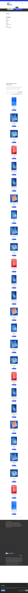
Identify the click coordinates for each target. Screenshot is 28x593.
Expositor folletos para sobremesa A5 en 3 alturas (14, 301)
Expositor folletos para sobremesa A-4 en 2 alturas (14, 171)
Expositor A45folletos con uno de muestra (14, 317)
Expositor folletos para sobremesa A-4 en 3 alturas (14, 187)
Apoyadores (7, 20)
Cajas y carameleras (8, 27)
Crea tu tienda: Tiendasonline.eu (14, 564)
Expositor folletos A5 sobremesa (14, 220)
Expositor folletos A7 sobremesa (14, 446)
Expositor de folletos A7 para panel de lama (14, 495)
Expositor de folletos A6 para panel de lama (14, 381)
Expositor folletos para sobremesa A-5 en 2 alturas (14, 284)
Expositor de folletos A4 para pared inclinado (14, 123)
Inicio (6, 12)
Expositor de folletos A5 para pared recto (14, 252)
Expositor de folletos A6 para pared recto (14, 365)
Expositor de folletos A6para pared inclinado (14, 349)
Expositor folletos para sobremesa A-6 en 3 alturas (14, 414)
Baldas (7, 21)
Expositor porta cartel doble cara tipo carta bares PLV (14, 511)
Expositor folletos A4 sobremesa (14, 107)
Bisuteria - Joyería (8, 24)
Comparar (20, 91)
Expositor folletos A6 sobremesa (14, 333)
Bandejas (7, 23)
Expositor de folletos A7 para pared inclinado (14, 462)
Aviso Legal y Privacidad (8, 564)
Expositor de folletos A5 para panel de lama (14, 268)
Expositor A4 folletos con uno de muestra (14, 204)
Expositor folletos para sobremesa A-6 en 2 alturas (14, 398)
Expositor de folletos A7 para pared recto (14, 478)
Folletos (7, 12)
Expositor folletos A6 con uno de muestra (14, 430)
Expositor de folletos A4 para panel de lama (14, 155)
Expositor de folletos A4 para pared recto (14, 139)
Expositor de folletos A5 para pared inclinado (14, 236)
